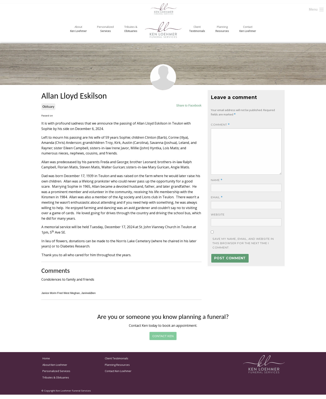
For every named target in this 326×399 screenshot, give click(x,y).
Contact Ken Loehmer (118, 371)
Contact (247, 29)
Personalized (105, 29)
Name (216, 180)
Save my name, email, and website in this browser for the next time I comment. (243, 243)
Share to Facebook (188, 105)
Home (46, 358)
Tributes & (130, 29)
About (78, 29)
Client (197, 29)
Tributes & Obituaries (55, 377)
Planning (222, 29)
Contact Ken (163, 336)
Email (217, 197)
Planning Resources (117, 365)
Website (218, 214)
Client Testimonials (116, 358)
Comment (220, 124)
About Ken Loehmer (54, 365)
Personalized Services (56, 371)
